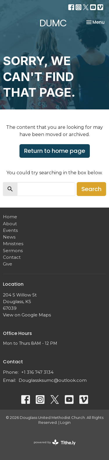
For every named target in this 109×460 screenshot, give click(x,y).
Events (10, 230)
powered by (55, 442)
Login (65, 422)
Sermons (13, 250)
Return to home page (54, 151)
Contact (12, 257)
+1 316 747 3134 (37, 372)
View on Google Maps (27, 315)
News (9, 237)
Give (7, 264)
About (10, 223)
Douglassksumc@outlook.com (53, 380)
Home (10, 216)
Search (91, 189)
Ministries (13, 243)
